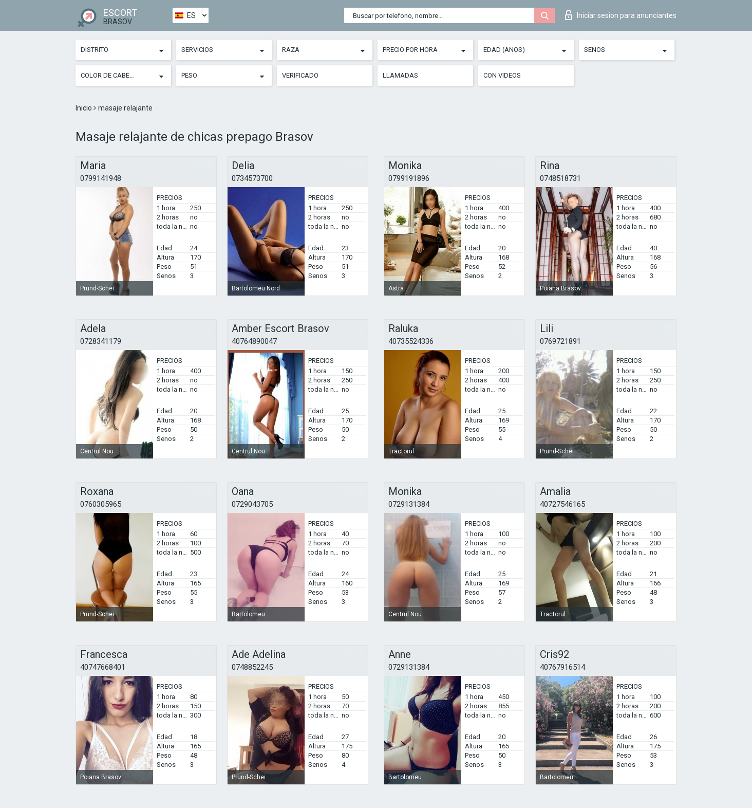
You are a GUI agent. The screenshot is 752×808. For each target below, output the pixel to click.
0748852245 (252, 667)
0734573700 (252, 178)
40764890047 (254, 341)
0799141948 (100, 178)
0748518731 (560, 178)
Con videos (502, 75)
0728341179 (100, 341)
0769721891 (560, 341)
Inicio (84, 108)
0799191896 (408, 178)
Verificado (300, 75)
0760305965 (100, 504)
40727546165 (562, 504)
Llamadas (400, 75)
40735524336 (411, 341)
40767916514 (562, 667)
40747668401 (102, 667)
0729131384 (408, 504)
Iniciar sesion (620, 15)
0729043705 (252, 504)
